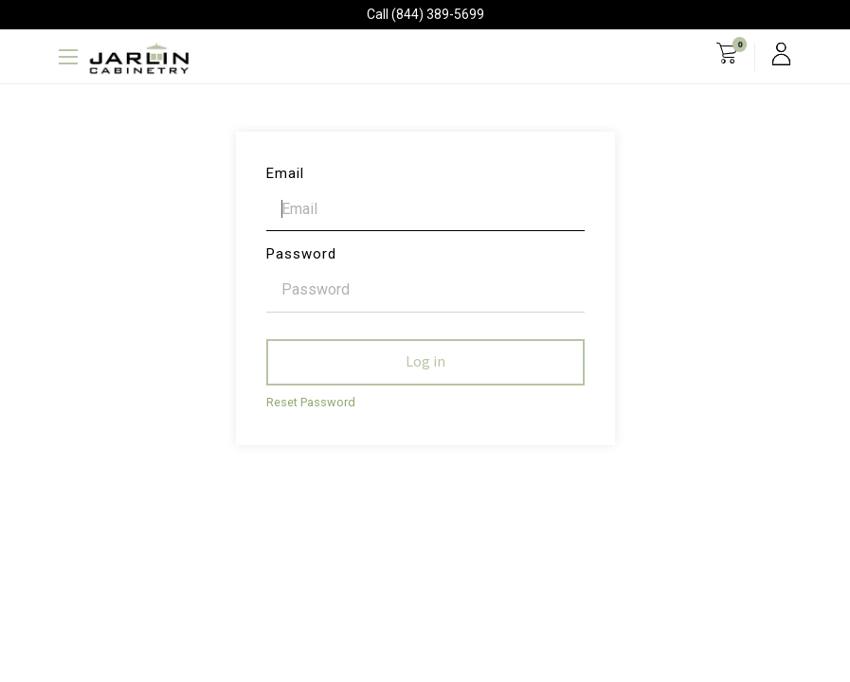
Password (301, 253)
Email (285, 173)
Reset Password (310, 402)
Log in (425, 361)
